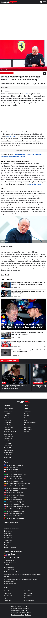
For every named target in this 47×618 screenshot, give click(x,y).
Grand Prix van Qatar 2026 (12, 516)
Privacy (19, 606)
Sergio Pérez (7, 457)
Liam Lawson (8, 445)
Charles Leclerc (11, 136)
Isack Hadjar (7, 422)
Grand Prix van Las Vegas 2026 (14, 513)
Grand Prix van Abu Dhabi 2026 (14, 518)
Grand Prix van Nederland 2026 (14, 495)
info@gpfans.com (9, 567)
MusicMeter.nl (28, 595)
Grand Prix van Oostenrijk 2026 (14, 486)
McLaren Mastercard (30, 422)
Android (23, 610)
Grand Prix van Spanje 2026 (13, 499)
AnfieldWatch (8, 600)
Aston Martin (28, 411)
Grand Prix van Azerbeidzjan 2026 (14, 502)
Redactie (13, 606)
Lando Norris (7, 413)
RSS (23, 606)
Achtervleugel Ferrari (7, 73)
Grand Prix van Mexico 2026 (13, 509)
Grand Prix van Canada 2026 (13, 479)
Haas (25, 420)
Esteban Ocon (8, 438)
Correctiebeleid (26, 612)
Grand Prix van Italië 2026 (12, 497)
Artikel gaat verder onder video (23, 150)
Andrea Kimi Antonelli (10, 431)
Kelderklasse (27, 598)
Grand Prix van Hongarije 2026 (13, 492)
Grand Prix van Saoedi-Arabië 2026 (15, 474)
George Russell (8, 434)
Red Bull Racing (28, 429)
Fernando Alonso (35, 184)
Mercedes (27, 425)
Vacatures (26, 608)
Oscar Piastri (7, 415)
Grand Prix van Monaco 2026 (13, 481)
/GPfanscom (8, 531)
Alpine (26, 408)
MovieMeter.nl (8, 595)
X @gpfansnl (7, 533)
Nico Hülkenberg (8, 452)
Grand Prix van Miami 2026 (12, 476)
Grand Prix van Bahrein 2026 (13, 472)
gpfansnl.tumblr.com (10, 547)
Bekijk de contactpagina (10, 583)
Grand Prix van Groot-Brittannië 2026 (15, 488)
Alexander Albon (8, 427)
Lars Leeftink (4, 87)
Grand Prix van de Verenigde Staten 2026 (16, 506)
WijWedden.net (8, 598)
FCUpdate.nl (7, 593)
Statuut (20, 608)
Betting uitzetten (15, 610)
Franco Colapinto (9, 418)
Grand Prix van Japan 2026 (13, 469)
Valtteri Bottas (8, 455)
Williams (26, 431)
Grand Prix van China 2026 (12, 467)
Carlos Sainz (7, 429)
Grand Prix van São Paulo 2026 (14, 511)
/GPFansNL (8, 538)
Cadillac (26, 415)
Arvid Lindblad (8, 448)
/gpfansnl (7, 542)
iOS (27, 610)
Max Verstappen (8, 425)
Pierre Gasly (7, 420)
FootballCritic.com (29, 591)
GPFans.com (28, 593)
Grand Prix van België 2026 (12, 490)
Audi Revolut (27, 413)
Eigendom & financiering (17, 615)
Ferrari (26, 94)
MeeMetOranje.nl (29, 600)
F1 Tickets (28, 615)
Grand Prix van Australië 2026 (13, 465)
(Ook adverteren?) (14, 522)
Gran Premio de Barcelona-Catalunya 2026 (17, 483)
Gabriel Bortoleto (8, 450)
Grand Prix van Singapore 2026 (14, 504)
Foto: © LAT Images (6, 69)
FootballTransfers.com (10, 591)
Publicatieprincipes (16, 612)
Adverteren (14, 608)
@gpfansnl (8, 535)
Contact (27, 606)
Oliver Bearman (8, 436)
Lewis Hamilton (8, 408)
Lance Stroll (7, 443)
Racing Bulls (27, 427)
